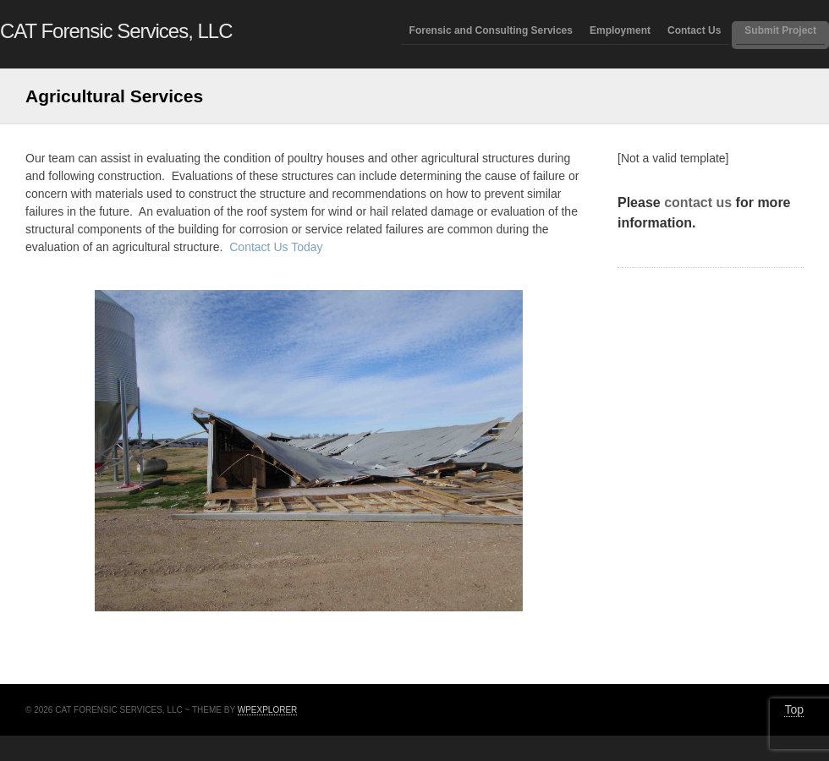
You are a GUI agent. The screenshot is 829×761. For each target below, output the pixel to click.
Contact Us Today (275, 247)
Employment (620, 30)
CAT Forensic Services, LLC (116, 30)
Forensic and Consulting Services (491, 30)
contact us (698, 202)
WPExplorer (268, 709)
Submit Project (780, 30)
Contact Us (694, 30)
